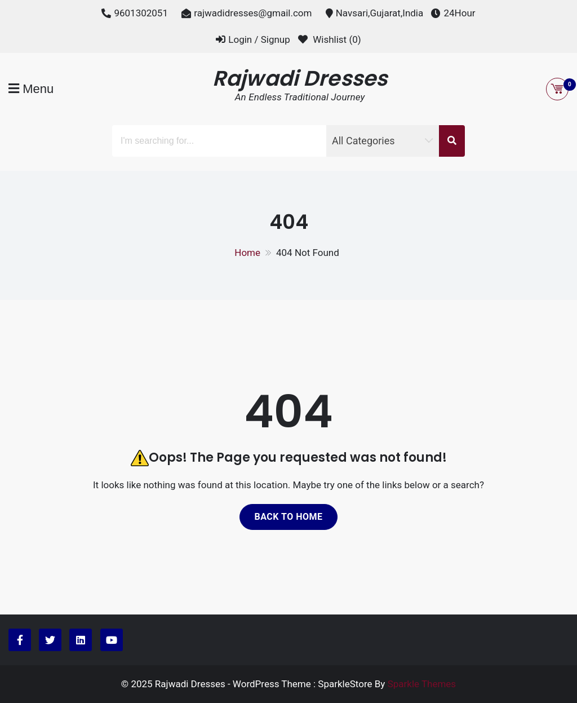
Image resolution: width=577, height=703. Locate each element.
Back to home (288, 516)
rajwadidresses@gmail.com (253, 13)
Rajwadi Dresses (299, 78)
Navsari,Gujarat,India (380, 13)
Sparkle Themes (422, 683)
